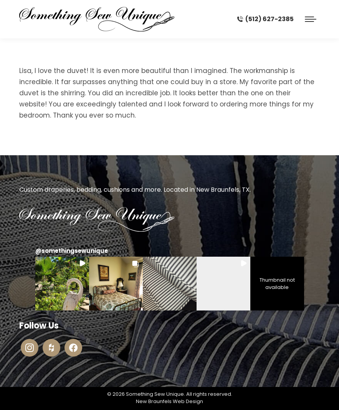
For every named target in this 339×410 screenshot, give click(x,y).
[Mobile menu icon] (310, 19)
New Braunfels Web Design (169, 401)
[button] (62, 283)
